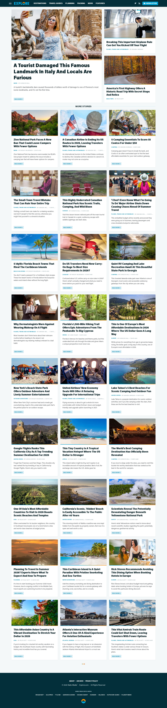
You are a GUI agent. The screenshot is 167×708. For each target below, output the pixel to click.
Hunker (93, 695)
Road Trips (110, 99)
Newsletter (150, 3)
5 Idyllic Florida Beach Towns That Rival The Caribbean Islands (34, 265)
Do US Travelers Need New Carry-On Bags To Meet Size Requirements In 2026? (82, 267)
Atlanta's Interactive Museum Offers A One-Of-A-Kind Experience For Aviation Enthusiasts (83, 633)
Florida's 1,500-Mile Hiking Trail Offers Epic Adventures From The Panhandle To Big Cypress (82, 327)
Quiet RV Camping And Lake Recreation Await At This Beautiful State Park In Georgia (131, 267)
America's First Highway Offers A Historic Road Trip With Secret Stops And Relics (128, 91)
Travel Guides (56, 3)
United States (116, 395)
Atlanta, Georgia (68, 640)
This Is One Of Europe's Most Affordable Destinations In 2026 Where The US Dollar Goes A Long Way (131, 329)
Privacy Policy (91, 681)
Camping (114, 147)
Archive (80, 681)
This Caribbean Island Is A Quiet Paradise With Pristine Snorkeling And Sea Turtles (83, 572)
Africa (65, 459)
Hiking (65, 335)
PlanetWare (126, 695)
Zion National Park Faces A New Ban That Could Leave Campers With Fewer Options (32, 143)
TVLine (57, 695)
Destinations (40, 3)
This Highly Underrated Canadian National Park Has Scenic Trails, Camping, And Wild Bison (82, 203)
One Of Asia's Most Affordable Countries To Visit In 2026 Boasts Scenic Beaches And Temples (33, 512)
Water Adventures (69, 580)
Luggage (65, 274)
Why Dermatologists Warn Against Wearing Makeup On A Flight (34, 326)
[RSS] (139, 3)
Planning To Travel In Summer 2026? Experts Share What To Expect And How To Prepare (31, 572)
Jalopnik (49, 695)
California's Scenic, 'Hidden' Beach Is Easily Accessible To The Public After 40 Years (83, 512)
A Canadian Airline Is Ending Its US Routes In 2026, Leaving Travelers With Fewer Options (83, 143)
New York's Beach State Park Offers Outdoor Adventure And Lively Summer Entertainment (32, 391)
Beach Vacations (19, 271)
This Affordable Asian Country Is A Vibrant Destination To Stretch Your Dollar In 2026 (35, 633)
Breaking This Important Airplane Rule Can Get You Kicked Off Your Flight (129, 44)
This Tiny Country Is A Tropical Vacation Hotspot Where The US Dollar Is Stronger (81, 452)
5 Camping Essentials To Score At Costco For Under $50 (131, 141)
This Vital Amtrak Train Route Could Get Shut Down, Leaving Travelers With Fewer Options (129, 633)
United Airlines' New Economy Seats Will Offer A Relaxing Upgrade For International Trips (81, 391)
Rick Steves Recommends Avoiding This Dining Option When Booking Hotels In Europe (132, 572)
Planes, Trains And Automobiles (117, 49)
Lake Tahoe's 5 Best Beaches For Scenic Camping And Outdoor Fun (131, 389)
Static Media (72, 685)
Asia (15, 519)
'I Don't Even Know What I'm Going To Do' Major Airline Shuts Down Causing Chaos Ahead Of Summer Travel (131, 205)
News (90, 3)
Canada (65, 211)
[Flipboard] (135, 3)
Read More (18, 99)
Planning (69, 3)
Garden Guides (69, 695)
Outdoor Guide (113, 695)
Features (100, 3)
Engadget (40, 695)
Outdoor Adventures (21, 398)
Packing (81, 3)
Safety (113, 519)
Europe (113, 338)
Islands (101, 695)
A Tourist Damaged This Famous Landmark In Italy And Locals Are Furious (53, 71)
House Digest (82, 695)
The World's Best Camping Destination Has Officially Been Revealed (129, 452)
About (72, 681)
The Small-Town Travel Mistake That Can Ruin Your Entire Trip (32, 202)
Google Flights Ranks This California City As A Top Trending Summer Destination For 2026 (33, 452)
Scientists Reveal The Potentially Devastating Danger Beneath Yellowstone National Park (131, 512)
